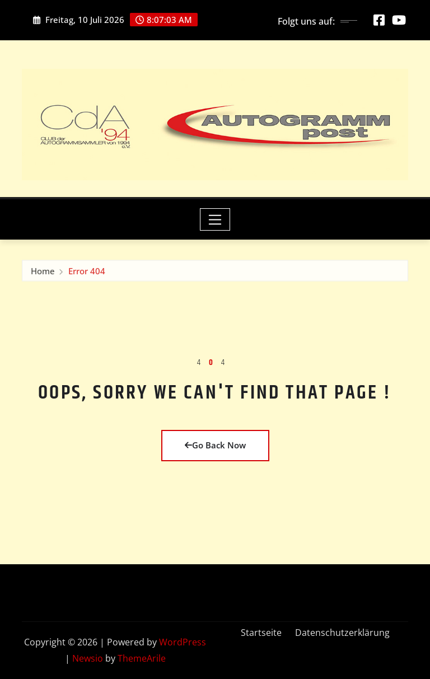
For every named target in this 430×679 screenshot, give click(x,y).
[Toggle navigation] (215, 219)
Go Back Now (215, 445)
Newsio (87, 658)
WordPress (182, 642)
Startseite (261, 632)
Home (43, 272)
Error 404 (86, 272)
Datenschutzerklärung (342, 632)
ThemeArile (142, 658)
